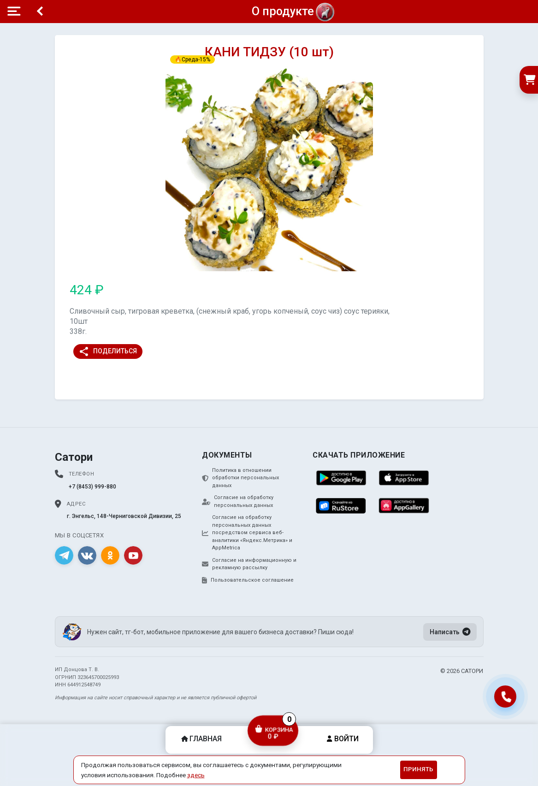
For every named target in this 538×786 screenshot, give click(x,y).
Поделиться (107, 351)
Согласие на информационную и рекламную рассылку (249, 564)
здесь (196, 775)
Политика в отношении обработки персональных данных (240, 477)
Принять (418, 769)
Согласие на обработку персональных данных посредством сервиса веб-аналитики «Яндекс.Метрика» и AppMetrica (247, 532)
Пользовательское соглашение (248, 580)
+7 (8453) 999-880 (92, 486)
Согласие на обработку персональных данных (237, 501)
